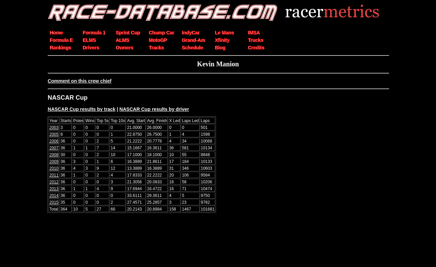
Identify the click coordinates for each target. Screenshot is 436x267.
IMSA (254, 32)
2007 (54, 148)
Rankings (60, 47)
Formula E (61, 40)
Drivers (91, 47)
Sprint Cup (128, 32)
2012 (54, 182)
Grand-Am (193, 40)
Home (56, 32)
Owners (124, 47)
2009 (54, 161)
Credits (256, 47)
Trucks (255, 40)
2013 (54, 188)
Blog (220, 47)
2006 (54, 141)
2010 (54, 168)
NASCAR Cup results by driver (154, 109)
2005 (54, 134)
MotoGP (158, 40)
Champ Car (161, 32)
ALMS (122, 40)
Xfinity (222, 40)
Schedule (192, 47)
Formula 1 (94, 32)
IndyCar (191, 32)
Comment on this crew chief (79, 81)
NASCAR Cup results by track (81, 109)
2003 (54, 127)
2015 (54, 202)
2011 (54, 175)
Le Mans (224, 32)
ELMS (89, 40)
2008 (54, 154)
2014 (54, 195)
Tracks (156, 47)
